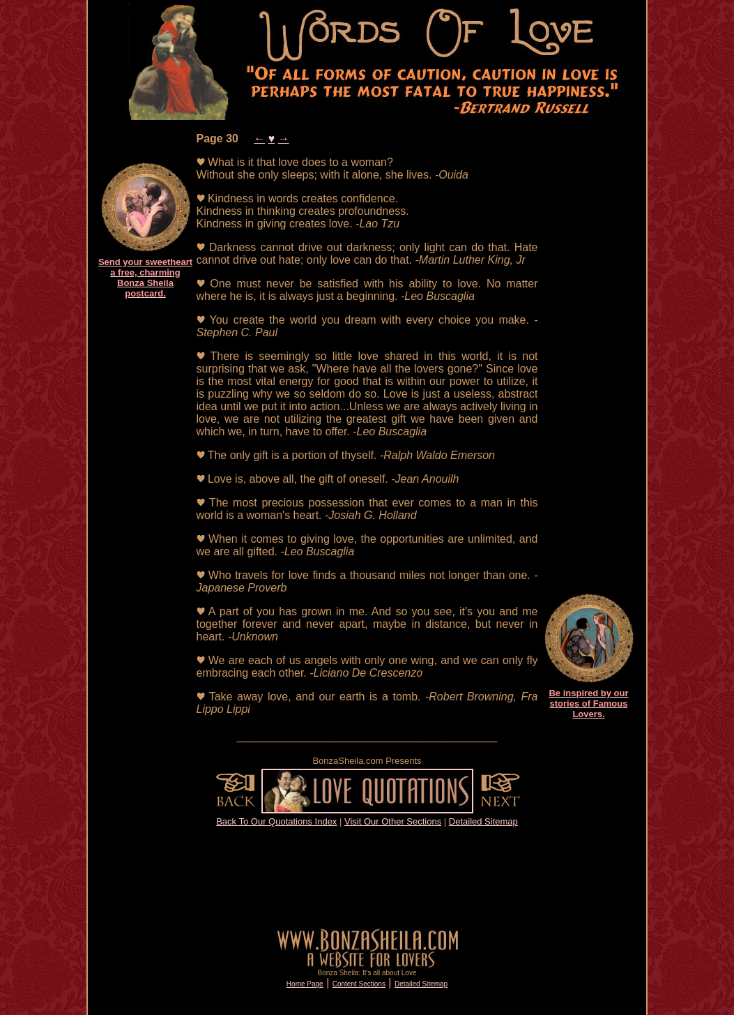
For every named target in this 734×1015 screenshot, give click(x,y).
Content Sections (358, 984)
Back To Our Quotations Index (276, 821)
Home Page (304, 984)
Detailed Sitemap (483, 821)
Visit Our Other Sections (392, 821)
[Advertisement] (146, 520)
